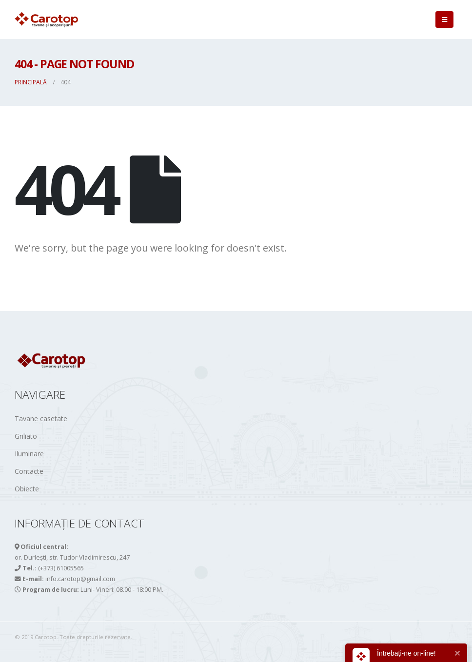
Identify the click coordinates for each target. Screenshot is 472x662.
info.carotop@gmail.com (80, 579)
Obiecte (27, 488)
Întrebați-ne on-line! (406, 653)
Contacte (29, 471)
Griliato (26, 436)
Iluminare (29, 453)
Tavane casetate (41, 418)
